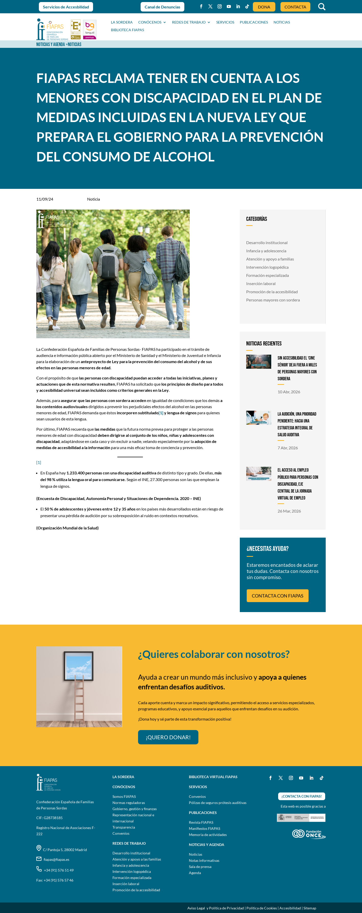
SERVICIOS (225, 22)
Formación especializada (267, 275)
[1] (38, 462)
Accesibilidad (290, 908)
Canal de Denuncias (162, 6)
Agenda (195, 873)
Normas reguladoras (128, 802)
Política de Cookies (261, 908)
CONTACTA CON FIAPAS (277, 596)
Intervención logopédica (267, 267)
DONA (264, 6)
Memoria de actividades (208, 834)
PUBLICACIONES (254, 22)
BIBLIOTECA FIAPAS (127, 30)
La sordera (122, 22)
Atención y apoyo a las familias (136, 859)
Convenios (120, 833)
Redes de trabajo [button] (189, 22)
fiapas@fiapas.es (52, 859)
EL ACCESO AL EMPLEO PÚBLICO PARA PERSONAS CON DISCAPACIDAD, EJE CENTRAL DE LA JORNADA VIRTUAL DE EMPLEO (298, 484)
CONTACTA (295, 6)
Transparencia (123, 827)
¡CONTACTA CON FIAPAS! (301, 796)
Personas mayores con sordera (273, 299)
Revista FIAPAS (201, 822)
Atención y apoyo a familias (270, 258)
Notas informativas (204, 860)
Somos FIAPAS (124, 796)
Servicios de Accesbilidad (66, 6)
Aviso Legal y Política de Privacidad (215, 908)
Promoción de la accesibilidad (272, 291)
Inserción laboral (261, 283)
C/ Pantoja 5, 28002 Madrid (61, 849)
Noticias (195, 854)
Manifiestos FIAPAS (204, 828)
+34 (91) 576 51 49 (55, 870)
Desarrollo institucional (267, 242)
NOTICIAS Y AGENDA (50, 45)
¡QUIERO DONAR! (168, 737)
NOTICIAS (282, 22)
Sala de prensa (200, 866)
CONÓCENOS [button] (149, 22)
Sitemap (309, 908)
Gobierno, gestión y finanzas (134, 809)
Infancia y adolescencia (266, 250)
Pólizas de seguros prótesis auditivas (217, 802)
